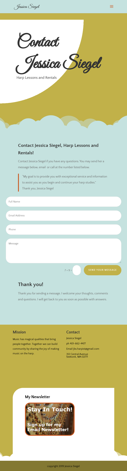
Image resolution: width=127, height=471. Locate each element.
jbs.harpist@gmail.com (86, 348)
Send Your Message (102, 270)
